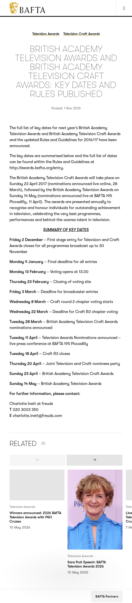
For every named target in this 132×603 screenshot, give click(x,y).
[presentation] (38, 460)
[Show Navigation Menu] (124, 8)
